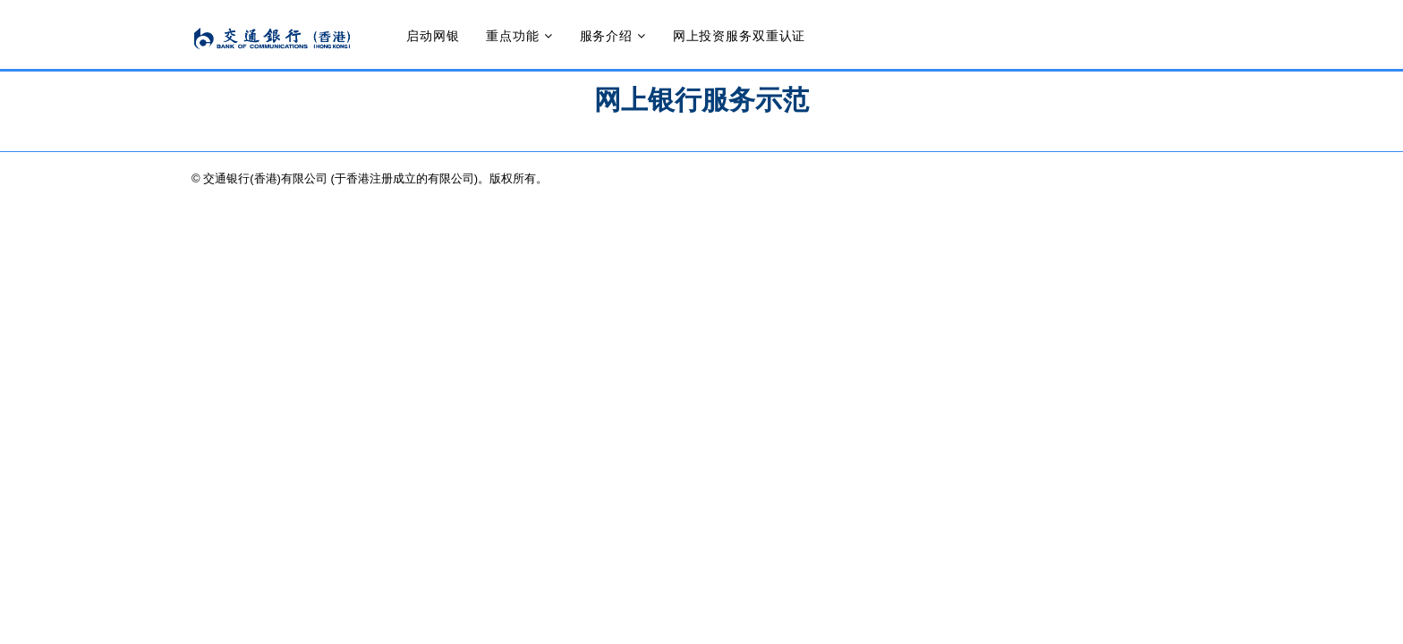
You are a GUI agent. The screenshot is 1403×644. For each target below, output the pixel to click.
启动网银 (432, 36)
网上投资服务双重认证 (739, 36)
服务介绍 (606, 36)
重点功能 (512, 36)
